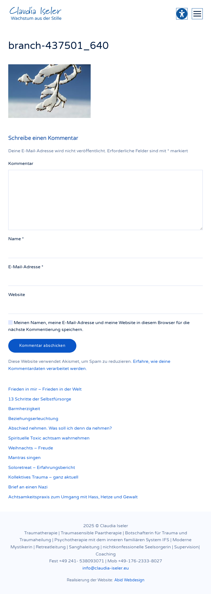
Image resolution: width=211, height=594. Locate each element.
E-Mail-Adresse (25, 267)
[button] (197, 13)
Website (16, 294)
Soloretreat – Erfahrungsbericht (41, 467)
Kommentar (20, 163)
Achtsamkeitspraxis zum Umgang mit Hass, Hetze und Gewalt (73, 497)
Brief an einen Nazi (28, 487)
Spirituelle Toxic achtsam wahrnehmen (49, 438)
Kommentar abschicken (42, 345)
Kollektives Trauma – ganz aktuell (43, 477)
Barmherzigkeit (24, 408)
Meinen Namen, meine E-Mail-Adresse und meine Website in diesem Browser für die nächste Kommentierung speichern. (99, 326)
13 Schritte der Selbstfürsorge (39, 399)
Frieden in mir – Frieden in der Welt (45, 389)
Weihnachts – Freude (30, 448)
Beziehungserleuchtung (33, 418)
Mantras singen (24, 457)
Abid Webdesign (129, 580)
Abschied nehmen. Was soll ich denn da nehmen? (60, 428)
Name (16, 239)
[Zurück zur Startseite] (35, 13)
